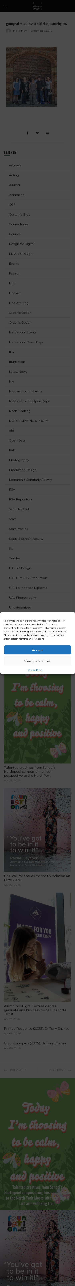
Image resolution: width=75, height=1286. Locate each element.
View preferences (37, 661)
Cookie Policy (35, 669)
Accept (37, 650)
